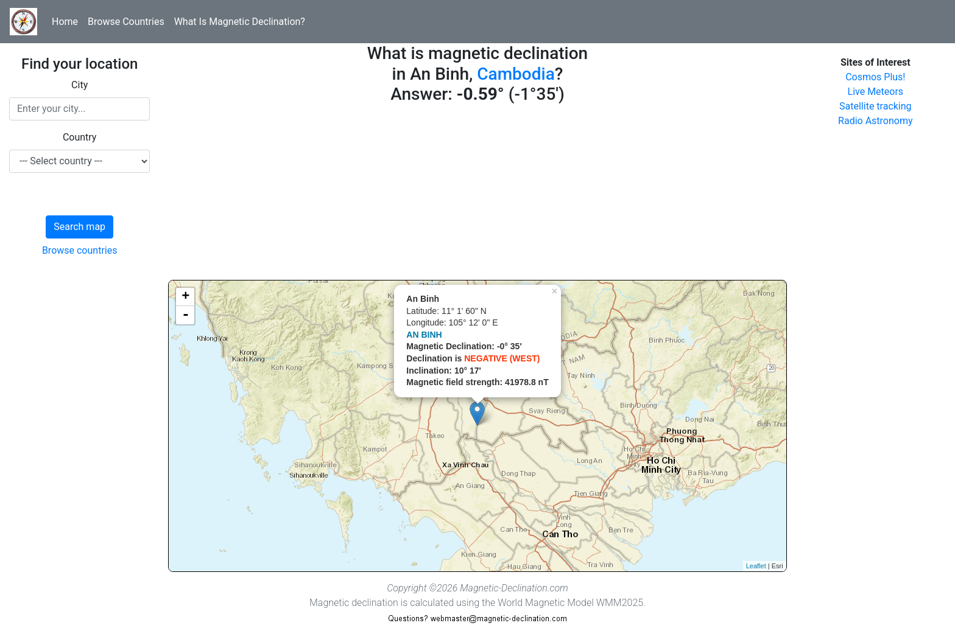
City (79, 85)
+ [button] (185, 297)
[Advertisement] (477, 195)
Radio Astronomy (875, 121)
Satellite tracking (875, 106)
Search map (79, 226)
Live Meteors (876, 91)
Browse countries (80, 250)
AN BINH (424, 335)
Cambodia (515, 74)
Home (65, 21)
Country (80, 137)
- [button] (185, 315)
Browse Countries (126, 21)
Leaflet (756, 566)
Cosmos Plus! (875, 77)
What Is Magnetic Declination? (239, 21)
